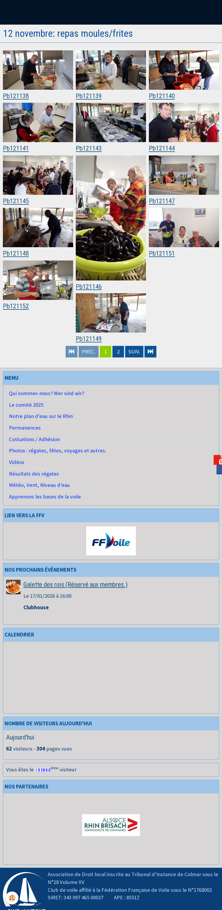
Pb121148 (16, 253)
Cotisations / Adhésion (34, 439)
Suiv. (134, 351)
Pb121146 (89, 286)
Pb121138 (16, 96)
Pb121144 (162, 148)
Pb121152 (16, 306)
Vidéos (16, 462)
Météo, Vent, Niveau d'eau (39, 485)
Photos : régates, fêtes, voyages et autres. (57, 450)
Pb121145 (16, 201)
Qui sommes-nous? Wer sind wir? (46, 393)
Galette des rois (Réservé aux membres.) (75, 584)
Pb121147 (162, 201)
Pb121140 (162, 96)
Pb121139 (89, 96)
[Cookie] (12, 898)
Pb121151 (162, 253)
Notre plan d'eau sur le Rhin (41, 416)
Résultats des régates (34, 473)
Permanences (25, 427)
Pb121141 (16, 148)
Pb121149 (89, 339)
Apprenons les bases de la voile (45, 496)
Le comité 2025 (26, 404)
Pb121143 (89, 148)
